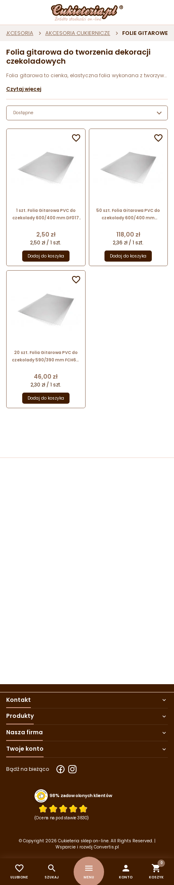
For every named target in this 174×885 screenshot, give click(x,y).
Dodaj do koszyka (46, 256)
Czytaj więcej (23, 88)
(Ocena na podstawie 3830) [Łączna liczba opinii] (62, 818)
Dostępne (88, 113)
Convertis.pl (106, 847)
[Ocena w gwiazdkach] (63, 808)
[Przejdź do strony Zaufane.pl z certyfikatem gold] (41, 795)
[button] (125, 871)
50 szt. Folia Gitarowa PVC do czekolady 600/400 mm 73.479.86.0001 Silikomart (128, 214)
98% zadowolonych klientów (80, 795)
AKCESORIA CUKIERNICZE (77, 33)
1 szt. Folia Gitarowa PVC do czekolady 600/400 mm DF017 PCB (45, 214)
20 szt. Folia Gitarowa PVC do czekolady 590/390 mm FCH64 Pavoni (45, 356)
